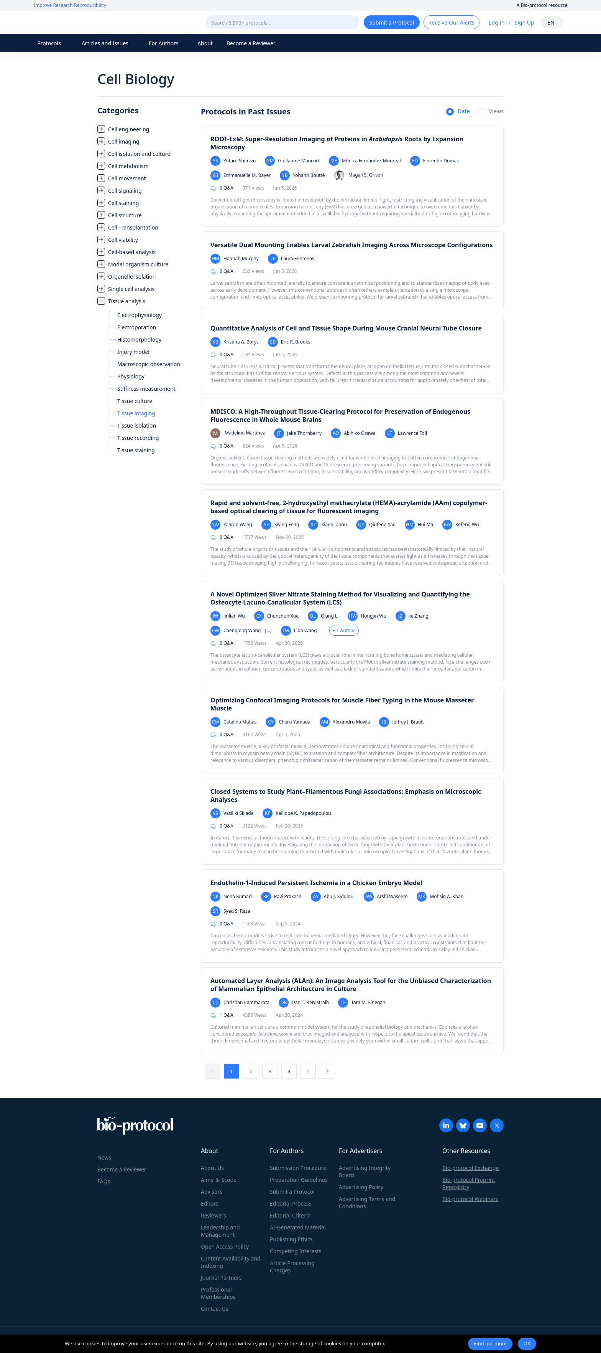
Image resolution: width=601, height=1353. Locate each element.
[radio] (458, 112)
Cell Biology (135, 78)
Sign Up (524, 22)
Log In (496, 22)
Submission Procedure (298, 1167)
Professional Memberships (218, 1293)
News (104, 1157)
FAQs (103, 1181)
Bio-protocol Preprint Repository (468, 1183)
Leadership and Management (220, 1231)
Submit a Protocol (292, 1191)
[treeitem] (145, 129)
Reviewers (213, 1215)
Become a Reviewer (251, 43)
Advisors (211, 1191)
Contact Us (214, 1308)
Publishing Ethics (291, 1239)
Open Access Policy (225, 1246)
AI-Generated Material (298, 1227)
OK (527, 1343)
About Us (212, 1167)
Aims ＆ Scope (218, 1179)
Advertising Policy (361, 1187)
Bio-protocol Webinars (470, 1199)
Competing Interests (296, 1251)
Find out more (490, 1343)
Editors (209, 1203)
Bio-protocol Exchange (470, 1167)
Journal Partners (221, 1277)
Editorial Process (291, 1203)
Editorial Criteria (290, 1215)
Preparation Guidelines (299, 1179)
